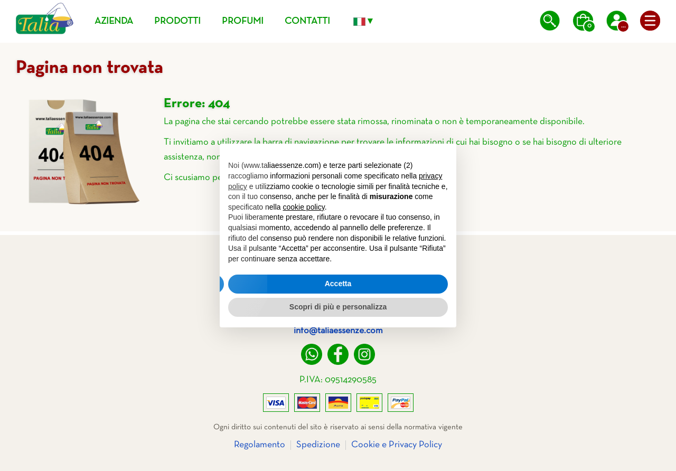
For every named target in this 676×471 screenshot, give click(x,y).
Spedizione (318, 444)
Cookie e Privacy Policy (396, 444)
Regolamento (259, 444)
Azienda (114, 21)
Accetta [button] (338, 283)
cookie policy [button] (304, 207)
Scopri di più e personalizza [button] (338, 307)
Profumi (243, 21)
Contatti (307, 21)
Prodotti (177, 21)
